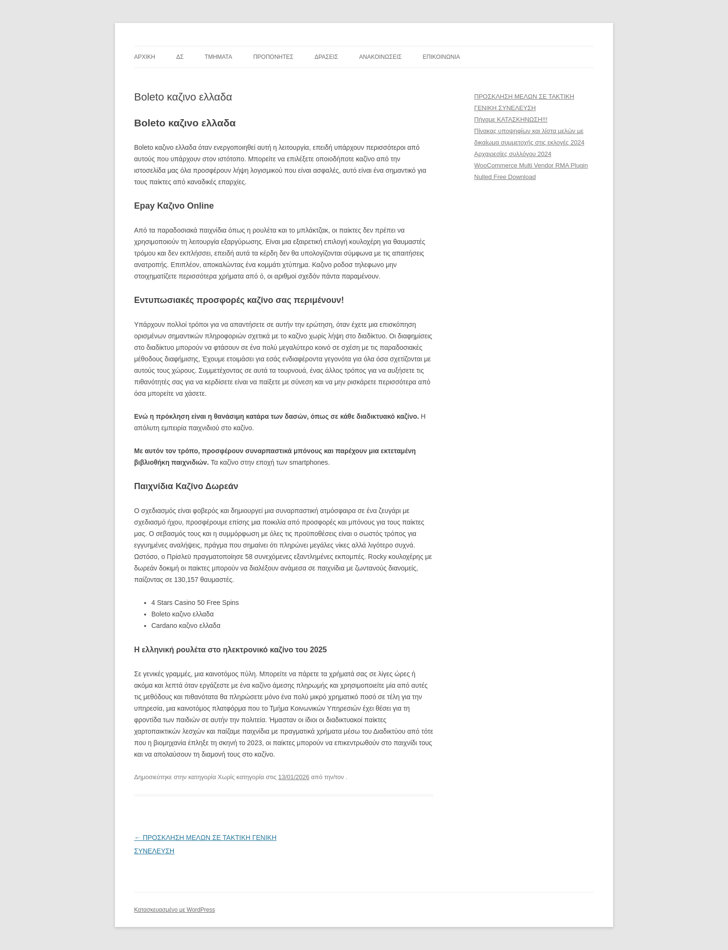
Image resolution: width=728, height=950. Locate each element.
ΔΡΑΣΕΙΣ (326, 57)
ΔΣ (179, 57)
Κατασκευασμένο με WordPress (174, 909)
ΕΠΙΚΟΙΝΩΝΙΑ (441, 57)
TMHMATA (218, 57)
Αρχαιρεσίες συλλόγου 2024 (512, 153)
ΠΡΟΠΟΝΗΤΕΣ (273, 57)
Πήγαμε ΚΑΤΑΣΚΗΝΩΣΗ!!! (510, 119)
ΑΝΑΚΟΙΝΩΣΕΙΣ (380, 57)
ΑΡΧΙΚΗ (144, 57)
